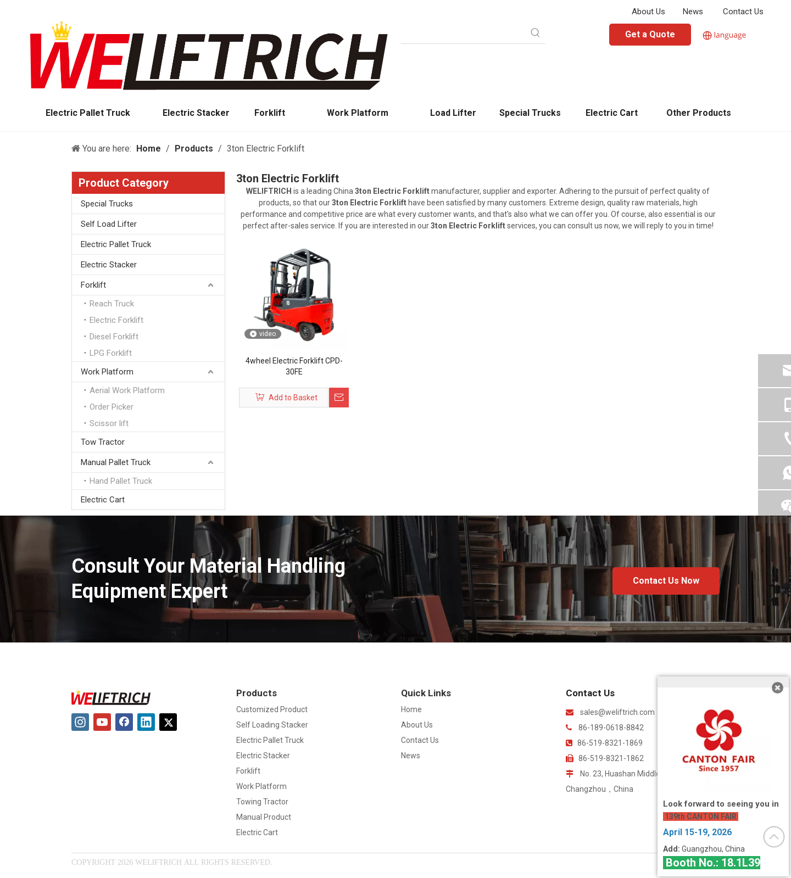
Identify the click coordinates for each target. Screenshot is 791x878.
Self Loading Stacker (272, 724)
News (693, 11)
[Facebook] (124, 722)
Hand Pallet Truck (121, 481)
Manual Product (263, 817)
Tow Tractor (103, 442)
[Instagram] (80, 722)
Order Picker (111, 407)
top (774, 836)
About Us (648, 11)
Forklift (93, 285)
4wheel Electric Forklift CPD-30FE (294, 366)
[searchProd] (463, 33)
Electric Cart (103, 500)
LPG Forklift (111, 353)
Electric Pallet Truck (116, 244)
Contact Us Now (666, 580)
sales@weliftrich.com (617, 712)
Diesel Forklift (114, 337)
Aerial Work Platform (127, 390)
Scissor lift (109, 423)
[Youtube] (102, 722)
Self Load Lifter (109, 224)
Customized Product (272, 709)
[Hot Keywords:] (535, 33)
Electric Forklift (116, 320)
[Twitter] (168, 722)
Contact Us (743, 11)
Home (411, 709)
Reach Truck (112, 304)
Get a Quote (650, 34)
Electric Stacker (109, 265)
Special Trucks (107, 204)
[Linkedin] (146, 722)
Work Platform (107, 372)
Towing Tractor (262, 801)
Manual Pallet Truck (116, 462)
